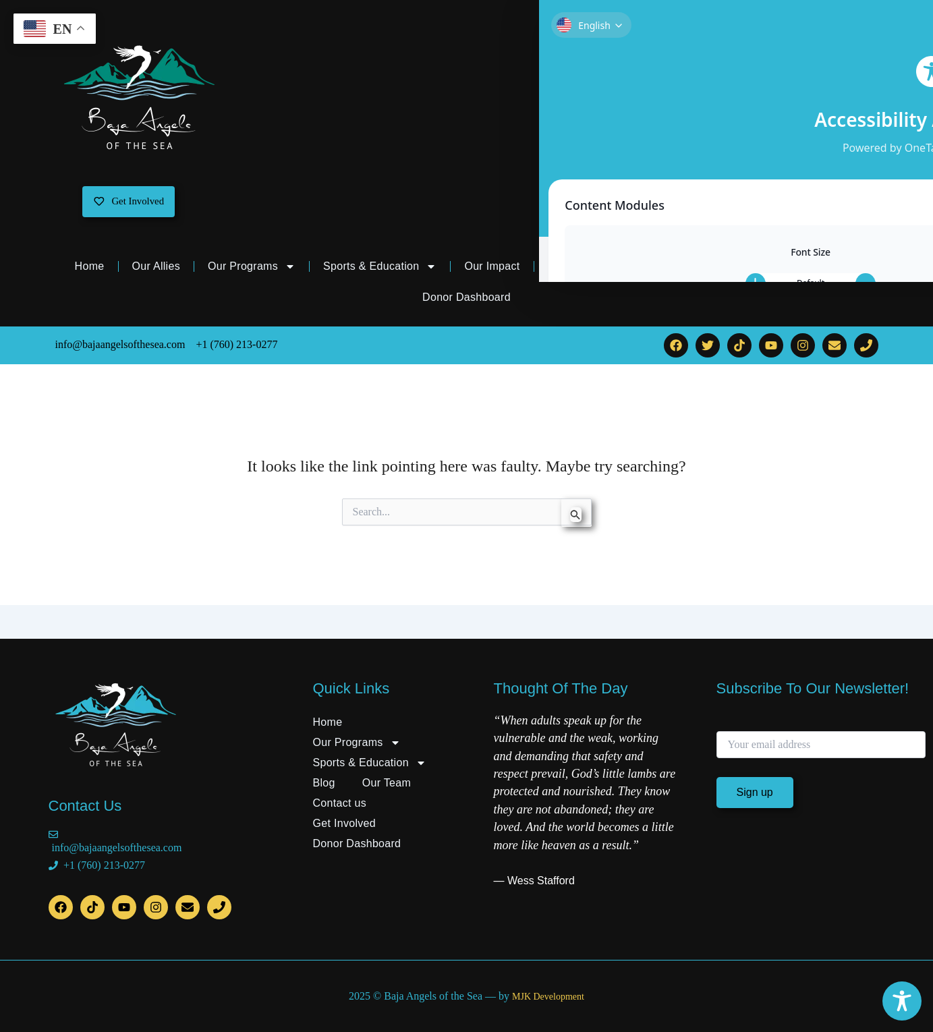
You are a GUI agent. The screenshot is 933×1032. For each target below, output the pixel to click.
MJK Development (548, 997)
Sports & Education (379, 270)
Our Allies (156, 270)
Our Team (652, 270)
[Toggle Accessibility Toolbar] (902, 1001)
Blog (324, 783)
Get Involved (826, 270)
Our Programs (251, 270)
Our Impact (491, 270)
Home (90, 270)
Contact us (739, 270)
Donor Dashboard (466, 301)
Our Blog (570, 270)
